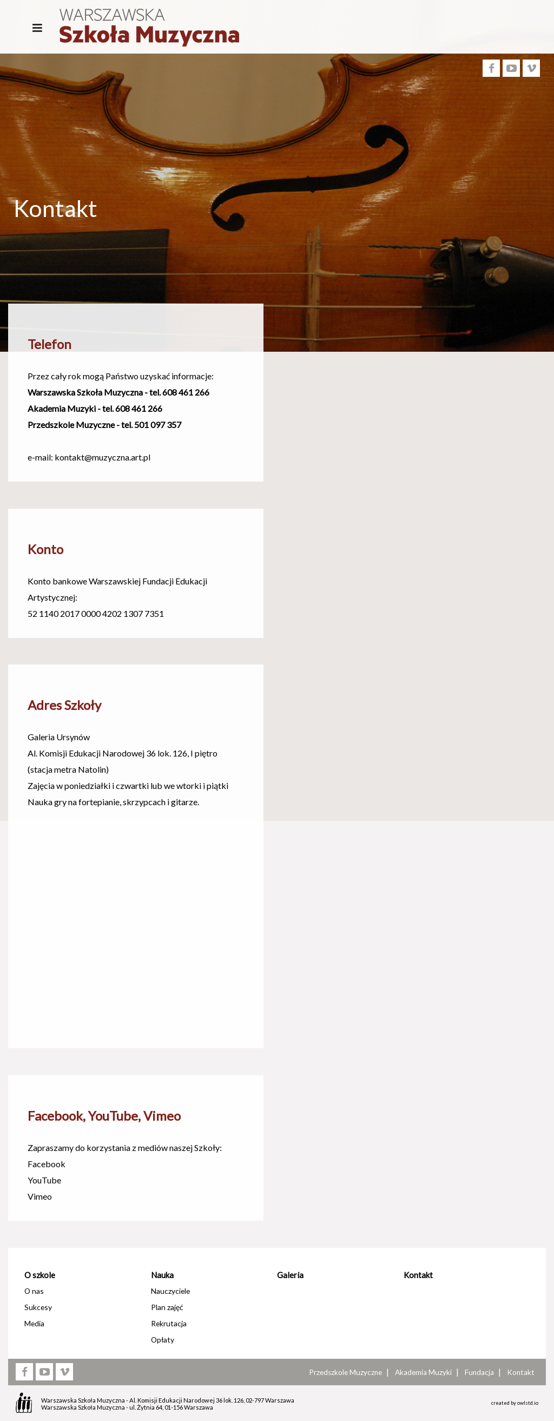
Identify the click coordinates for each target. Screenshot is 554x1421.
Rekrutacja (169, 1323)
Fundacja (479, 1372)
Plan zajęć (167, 1307)
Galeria (290, 1275)
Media (34, 1323)
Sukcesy (38, 1307)
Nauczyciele (170, 1290)
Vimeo (40, 1196)
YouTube (44, 1180)
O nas (34, 1290)
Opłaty (162, 1339)
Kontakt (418, 1275)
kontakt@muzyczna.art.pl (102, 457)
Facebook (46, 1164)
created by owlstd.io (514, 1403)
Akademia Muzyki (423, 1372)
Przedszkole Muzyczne (345, 1372)
